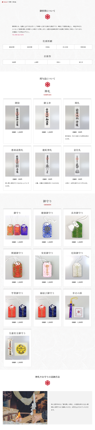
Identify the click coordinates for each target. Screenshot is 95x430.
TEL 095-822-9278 (17, 35)
